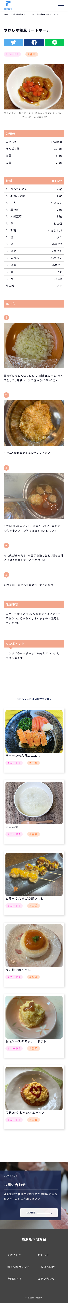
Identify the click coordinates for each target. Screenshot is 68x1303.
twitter (13, 42)
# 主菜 (32, 54)
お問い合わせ (46, 1278)
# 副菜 (33, 977)
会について (14, 1255)
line (54, 42)
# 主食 (33, 834)
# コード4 (12, 54)
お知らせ (43, 1255)
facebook (34, 42)
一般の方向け (46, 1267)
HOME (7, 14)
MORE (30, 1212)
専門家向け (14, 1278)
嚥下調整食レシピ (21, 14)
